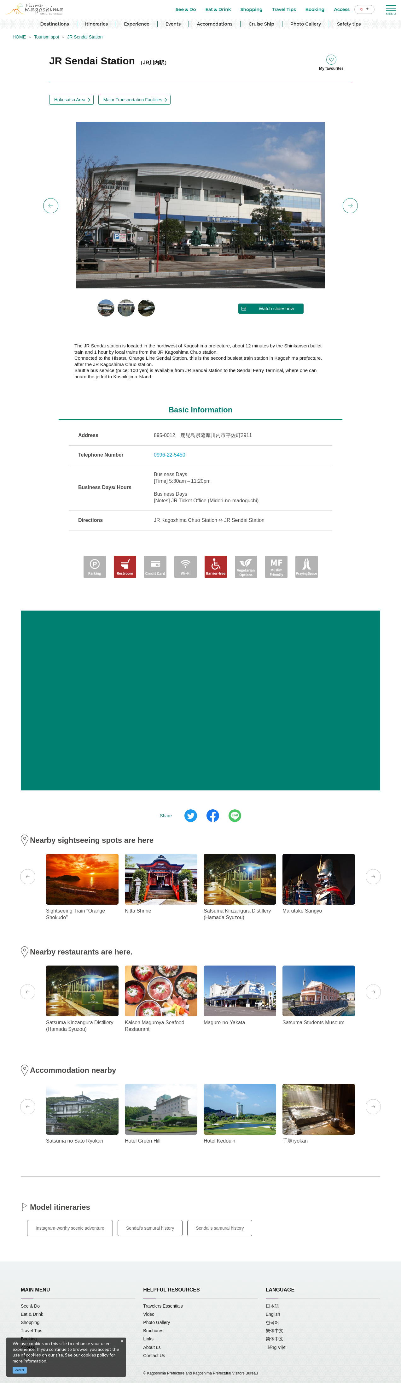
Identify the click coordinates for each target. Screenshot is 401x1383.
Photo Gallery (305, 24)
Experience (136, 24)
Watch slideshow (276, 308)
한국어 (272, 1322)
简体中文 (274, 1338)
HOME (19, 36)
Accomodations (214, 24)
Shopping (30, 1322)
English (273, 1314)
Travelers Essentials (163, 1306)
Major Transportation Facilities (132, 99)
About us (151, 1347)
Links (148, 1338)
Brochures (153, 1330)
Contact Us (154, 1355)
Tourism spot (46, 36)
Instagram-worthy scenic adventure (70, 1228)
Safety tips (349, 24)
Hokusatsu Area (69, 99)
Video (148, 1314)
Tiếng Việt (276, 1347)
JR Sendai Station (84, 36)
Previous (50, 205)
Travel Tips (31, 1330)
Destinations (54, 24)
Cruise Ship (261, 24)
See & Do (30, 1306)
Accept (19, 1370)
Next (350, 205)
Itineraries (96, 24)
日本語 (272, 1306)
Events (173, 24)
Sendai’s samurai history (150, 1228)
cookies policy (94, 1354)
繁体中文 (274, 1330)
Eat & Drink (32, 1314)
